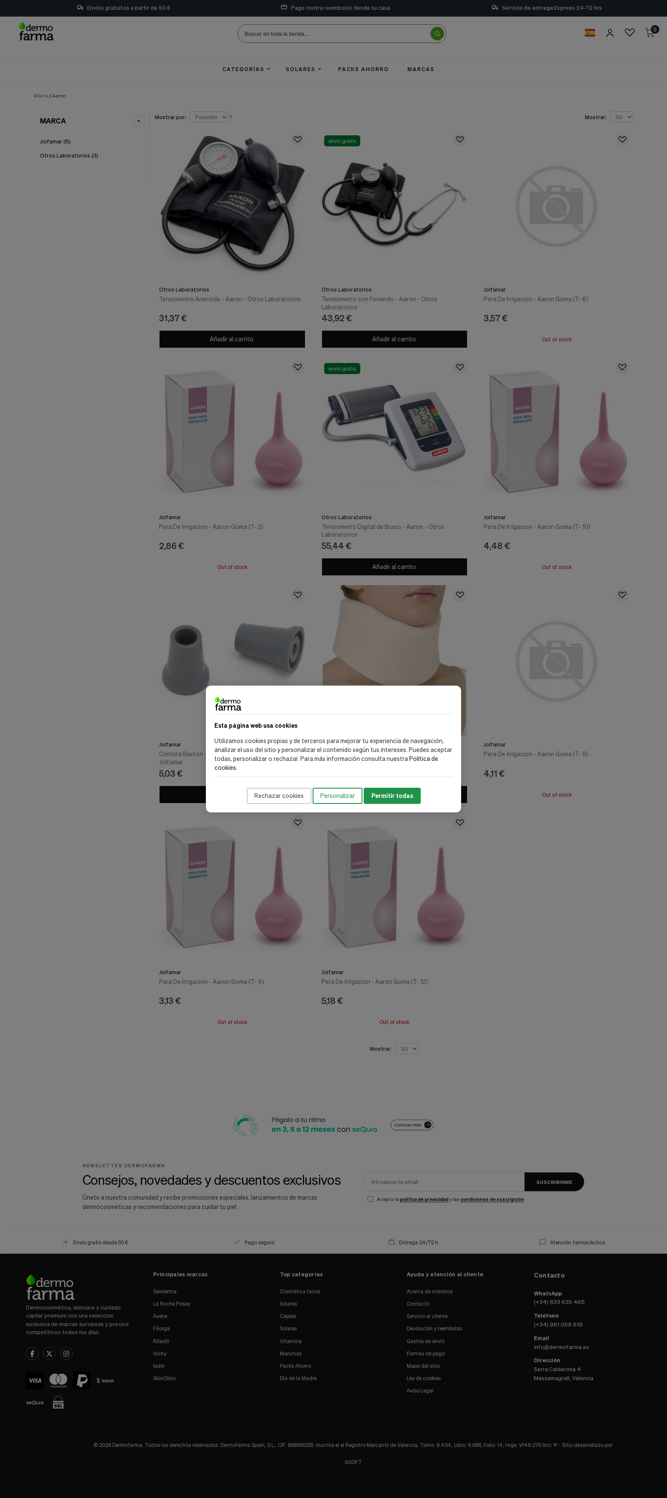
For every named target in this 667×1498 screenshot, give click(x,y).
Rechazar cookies (279, 795)
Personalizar (337, 795)
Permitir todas (392, 795)
